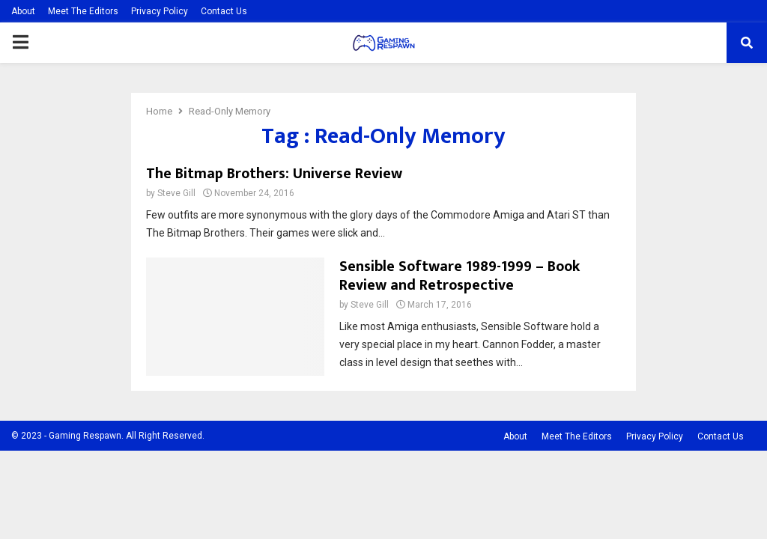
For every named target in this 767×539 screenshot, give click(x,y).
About (23, 11)
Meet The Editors (83, 11)
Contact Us (224, 11)
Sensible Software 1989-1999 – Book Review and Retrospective (459, 276)
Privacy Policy (159, 11)
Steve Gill (176, 193)
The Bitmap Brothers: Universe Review (274, 173)
